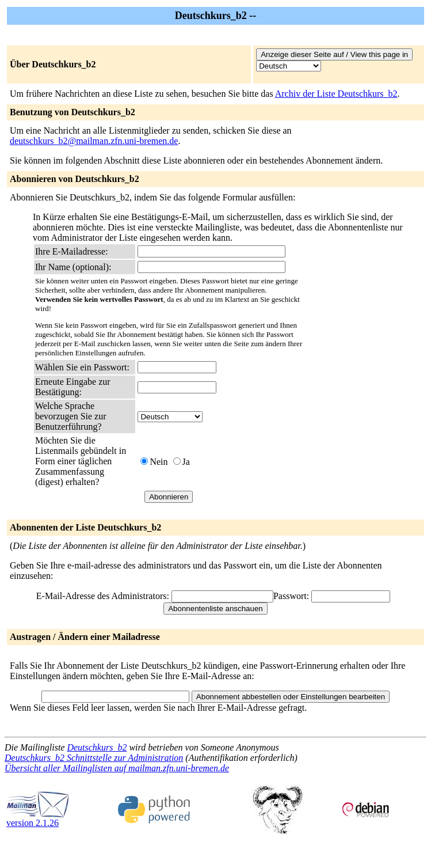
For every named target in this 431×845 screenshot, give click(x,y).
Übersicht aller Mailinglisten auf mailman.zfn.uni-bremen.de (117, 768)
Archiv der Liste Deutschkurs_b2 (336, 93)
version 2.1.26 (38, 819)
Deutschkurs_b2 (97, 747)
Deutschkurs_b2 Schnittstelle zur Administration (94, 758)
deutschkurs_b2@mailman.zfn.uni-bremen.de (94, 141)
